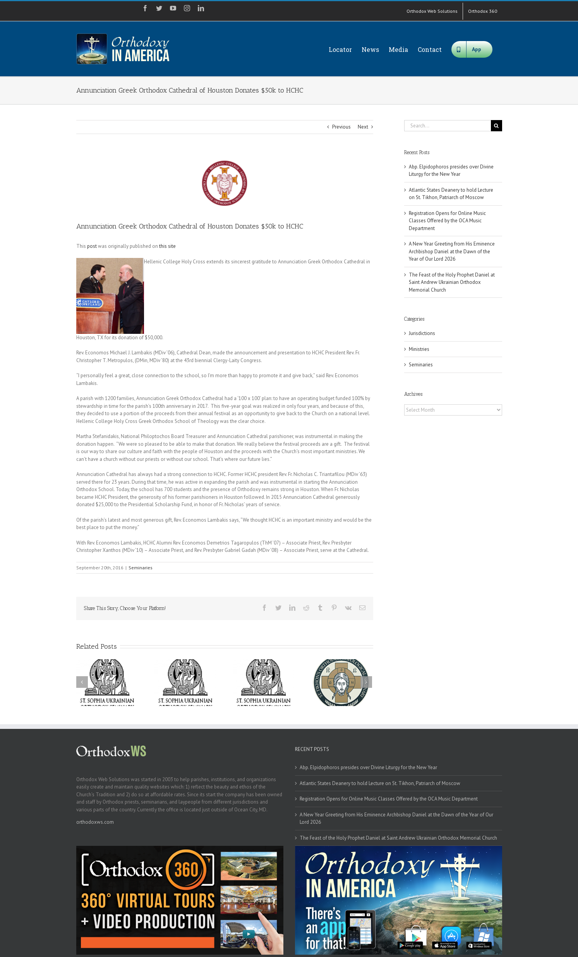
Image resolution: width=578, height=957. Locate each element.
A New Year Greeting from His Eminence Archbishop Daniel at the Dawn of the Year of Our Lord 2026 (452, 251)
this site (167, 246)
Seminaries (141, 567)
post (92, 246)
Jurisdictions (422, 333)
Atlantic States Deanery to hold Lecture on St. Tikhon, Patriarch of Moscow (380, 783)
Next (363, 127)
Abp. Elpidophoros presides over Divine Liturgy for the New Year (368, 767)
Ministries (419, 349)
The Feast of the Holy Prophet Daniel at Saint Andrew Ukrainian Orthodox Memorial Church (452, 282)
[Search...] (447, 125)
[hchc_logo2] (224, 183)
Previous (341, 127)
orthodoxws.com (95, 822)
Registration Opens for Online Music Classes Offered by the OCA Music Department (447, 221)
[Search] (496, 125)
